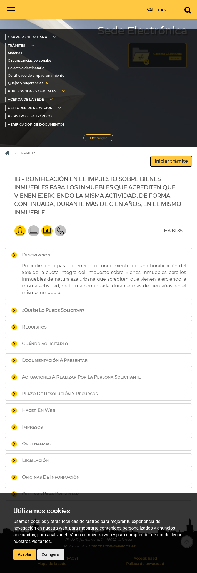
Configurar (51, 554)
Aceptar (25, 554)
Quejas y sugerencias (25, 83)
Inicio (61, 9)
